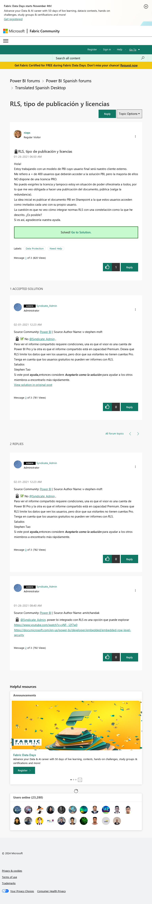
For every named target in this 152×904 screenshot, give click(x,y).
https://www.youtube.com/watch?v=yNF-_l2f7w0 (45, 625)
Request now (129, 65)
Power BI (45, 332)
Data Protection (35, 248)
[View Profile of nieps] (27, 132)
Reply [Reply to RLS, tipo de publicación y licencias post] (129, 267)
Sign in (107, 49)
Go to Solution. (81, 232)
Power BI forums (25, 80)
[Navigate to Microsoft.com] (14, 31)
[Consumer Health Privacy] (51, 891)
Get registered (13, 19)
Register (92, 49)
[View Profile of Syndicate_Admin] (46, 306)
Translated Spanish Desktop (40, 87)
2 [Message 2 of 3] (26, 647)
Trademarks (9, 883)
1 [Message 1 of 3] (26, 257)
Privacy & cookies (12, 870)
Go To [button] (132, 49)
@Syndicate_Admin (42, 339)
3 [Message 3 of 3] (26, 397)
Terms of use (9, 877)
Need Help (56, 248)
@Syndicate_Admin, (33, 620)
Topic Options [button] (128, 114)
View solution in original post (33, 385)
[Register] (24, 770)
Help (119, 49)
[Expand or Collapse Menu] (5, 41)
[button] (107, 114)
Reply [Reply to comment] (129, 407)
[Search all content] (100, 58)
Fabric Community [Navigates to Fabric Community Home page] (45, 31)
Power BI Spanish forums (68, 80)
